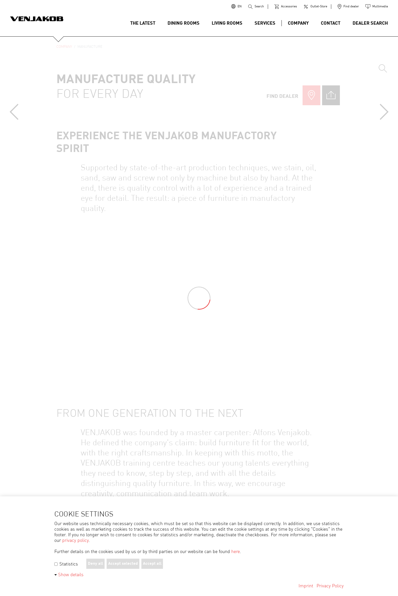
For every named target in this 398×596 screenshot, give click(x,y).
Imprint (305, 586)
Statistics (66, 564)
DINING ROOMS (184, 23)
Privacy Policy (330, 586)
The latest (142, 23)
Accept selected (123, 564)
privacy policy (75, 540)
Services (265, 23)
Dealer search (370, 23)
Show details (71, 575)
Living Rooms (227, 23)
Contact (330, 23)
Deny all (95, 564)
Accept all (152, 564)
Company (298, 23)
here (235, 551)
